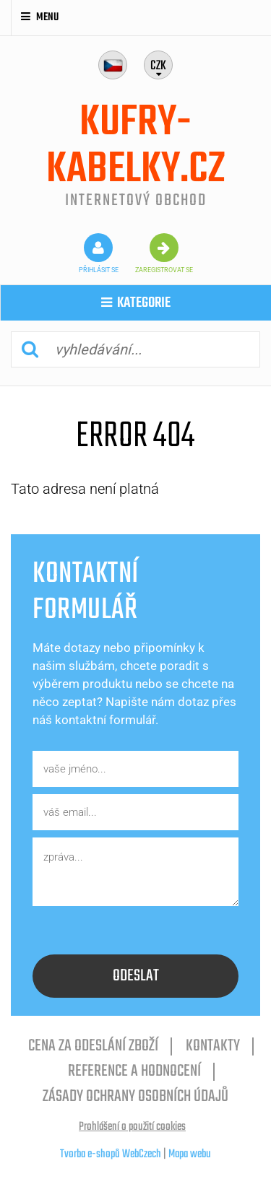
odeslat (136, 976)
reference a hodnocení (134, 1071)
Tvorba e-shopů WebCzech (110, 1154)
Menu (40, 17)
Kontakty (213, 1046)
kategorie (136, 303)
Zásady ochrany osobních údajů (135, 1097)
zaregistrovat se (164, 253)
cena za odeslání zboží (93, 1046)
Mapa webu (189, 1154)
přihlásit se (99, 253)
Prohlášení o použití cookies (132, 1127)
